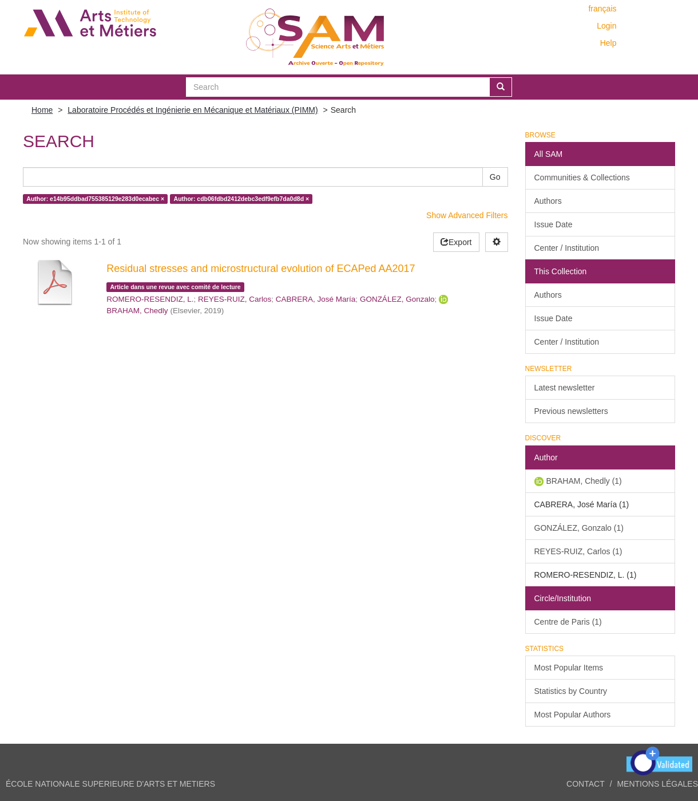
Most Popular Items (569, 667)
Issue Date (553, 224)
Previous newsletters (571, 411)
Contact (585, 783)
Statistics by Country (571, 691)
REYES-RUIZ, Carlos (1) (578, 551)
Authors (548, 201)
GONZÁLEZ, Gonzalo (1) (579, 527)
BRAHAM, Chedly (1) (584, 481)
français (602, 8)
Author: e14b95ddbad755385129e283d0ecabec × (95, 198)
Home (42, 110)
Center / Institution (567, 247)
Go (495, 176)
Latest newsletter (564, 387)
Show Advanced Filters (466, 215)
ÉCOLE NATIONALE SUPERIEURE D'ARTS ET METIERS (110, 783)
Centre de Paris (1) (568, 621)
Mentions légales (657, 783)
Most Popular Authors (572, 714)
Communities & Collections (582, 177)
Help (608, 43)
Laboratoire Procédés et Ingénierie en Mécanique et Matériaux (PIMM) (193, 110)
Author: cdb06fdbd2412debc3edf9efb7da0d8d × (242, 198)
